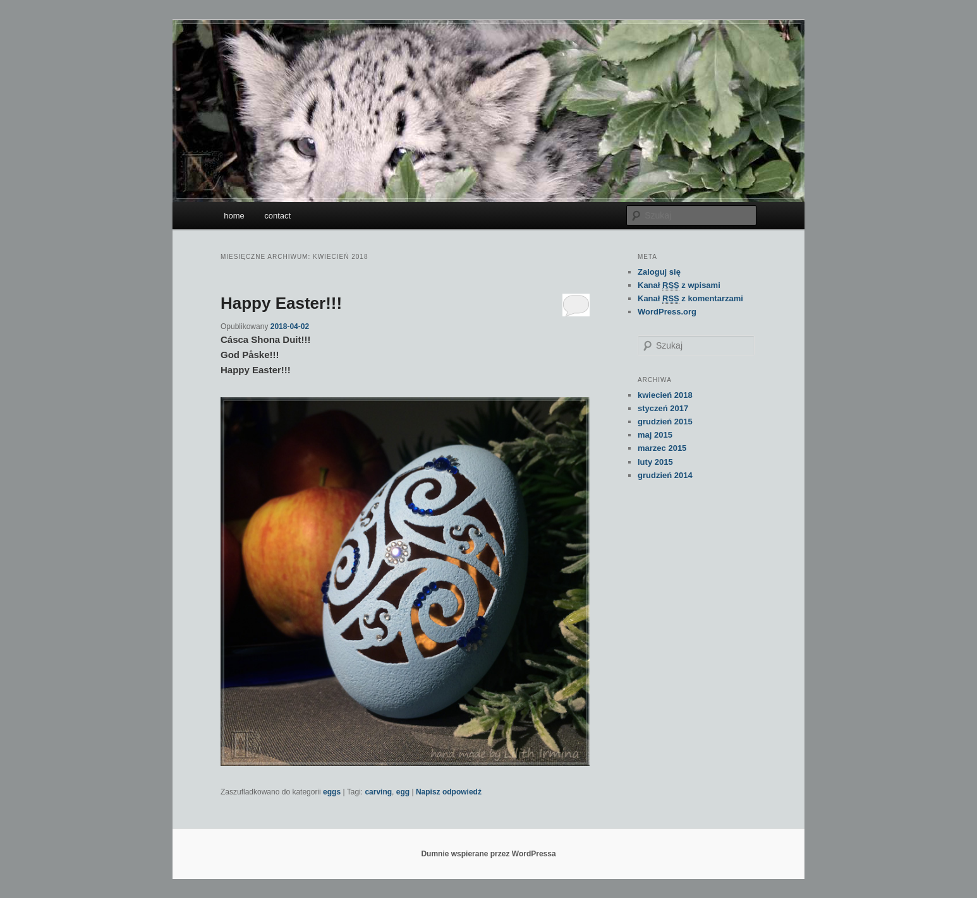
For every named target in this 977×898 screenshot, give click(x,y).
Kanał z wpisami (679, 285)
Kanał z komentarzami (690, 299)
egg (403, 791)
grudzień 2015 (665, 421)
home (234, 215)
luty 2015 (655, 462)
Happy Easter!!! (281, 303)
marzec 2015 (662, 448)
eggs (332, 791)
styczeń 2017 (663, 408)
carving (378, 791)
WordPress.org (667, 311)
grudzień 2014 (665, 475)
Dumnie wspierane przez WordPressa (488, 853)
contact (277, 215)
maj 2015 (655, 435)
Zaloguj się (659, 272)
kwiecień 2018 (665, 395)
